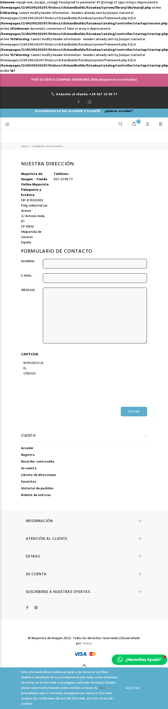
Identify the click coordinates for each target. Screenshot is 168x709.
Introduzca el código (32, 368)
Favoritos (28, 482)
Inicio (24, 146)
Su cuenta (28, 468)
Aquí (101, 688)
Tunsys (87, 643)
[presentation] (59, 386)
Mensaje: (28, 290)
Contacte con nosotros (47, 146)
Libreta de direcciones (38, 475)
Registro (28, 455)
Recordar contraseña (37, 461)
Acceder (27, 448)
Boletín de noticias (36, 494)
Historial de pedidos (37, 488)
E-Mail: (26, 276)
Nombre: (28, 261)
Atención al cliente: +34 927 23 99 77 (86, 94)
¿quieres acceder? (118, 111)
